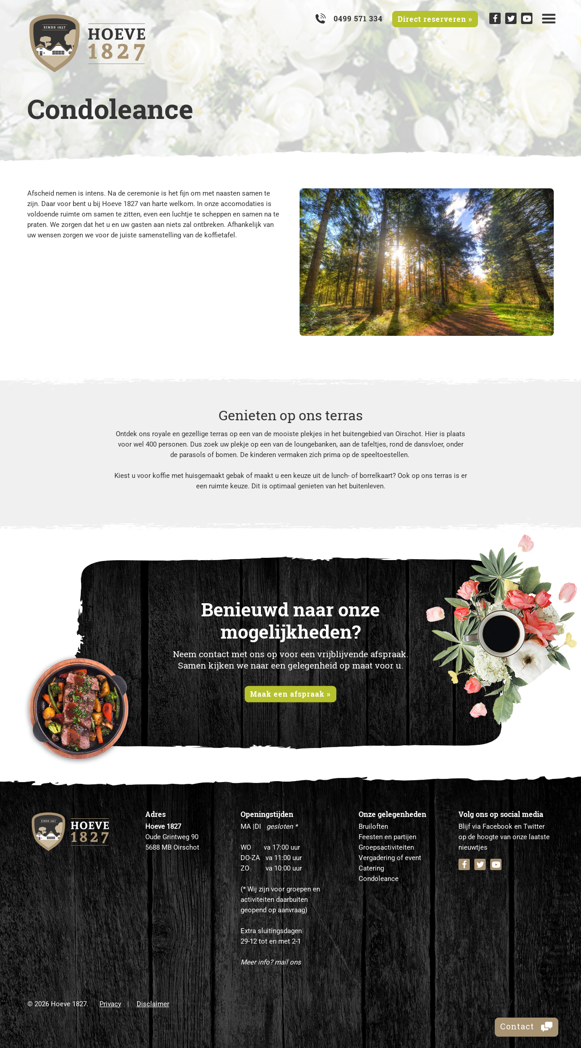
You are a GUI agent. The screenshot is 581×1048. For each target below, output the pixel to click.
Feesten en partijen (387, 837)
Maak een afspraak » (290, 694)
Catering (371, 868)
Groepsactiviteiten (386, 847)
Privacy (110, 1004)
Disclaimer (153, 1004)
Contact (526, 1027)
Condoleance (379, 879)
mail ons (288, 962)
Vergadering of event (390, 858)
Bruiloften (373, 826)
